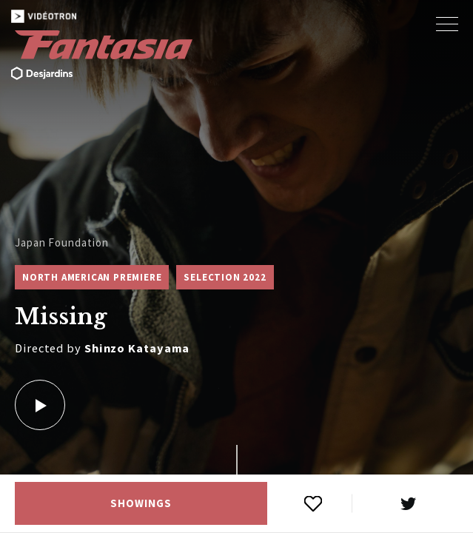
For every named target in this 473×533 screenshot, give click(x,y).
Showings (140, 503)
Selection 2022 (225, 277)
